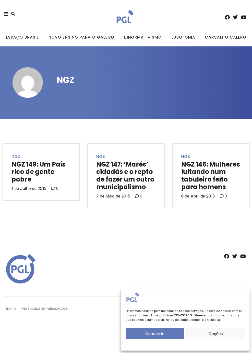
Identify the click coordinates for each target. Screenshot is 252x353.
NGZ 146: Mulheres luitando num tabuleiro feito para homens (210, 175)
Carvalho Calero (225, 37)
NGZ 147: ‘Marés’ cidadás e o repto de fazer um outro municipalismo (125, 175)
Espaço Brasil (22, 37)
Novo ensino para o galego (81, 37)
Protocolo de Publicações (44, 309)
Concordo (154, 333)
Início (11, 309)
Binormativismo (143, 37)
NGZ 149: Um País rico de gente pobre (39, 172)
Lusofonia (183, 37)
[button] (13, 14)
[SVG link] (125, 16)
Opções (215, 333)
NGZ (16, 156)
